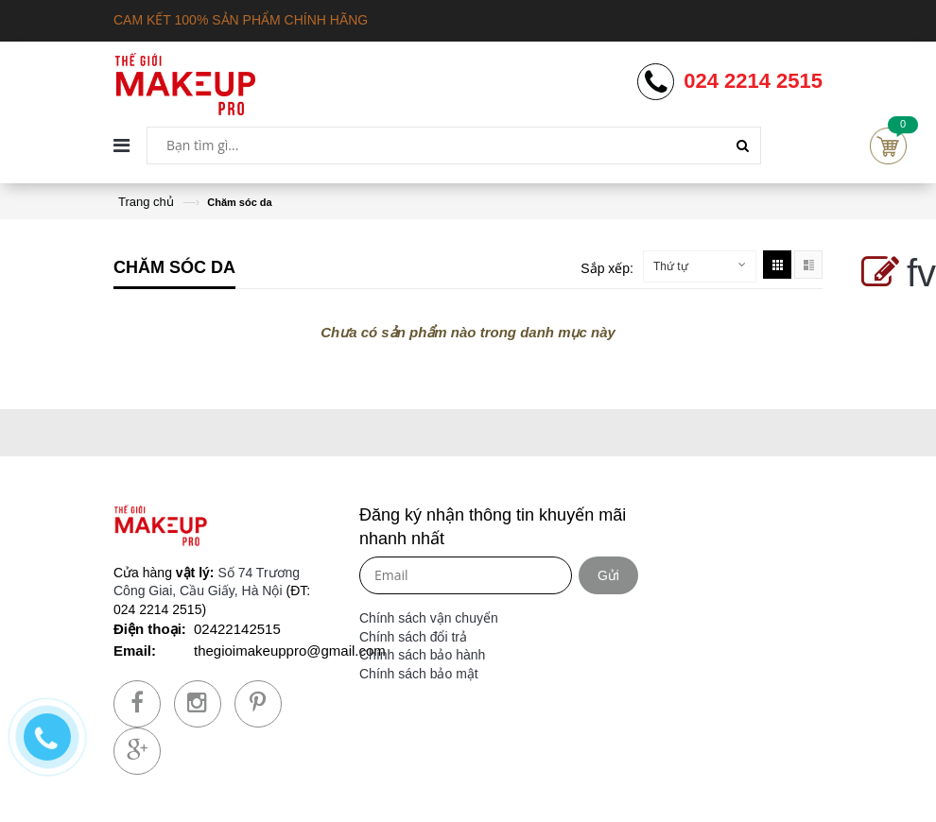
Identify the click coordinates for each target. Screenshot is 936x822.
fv (895, 273)
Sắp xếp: (607, 268)
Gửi (608, 575)
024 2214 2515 (753, 81)
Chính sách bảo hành (422, 654)
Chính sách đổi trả (413, 636)
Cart (888, 146)
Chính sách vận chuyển (428, 617)
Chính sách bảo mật (418, 673)
